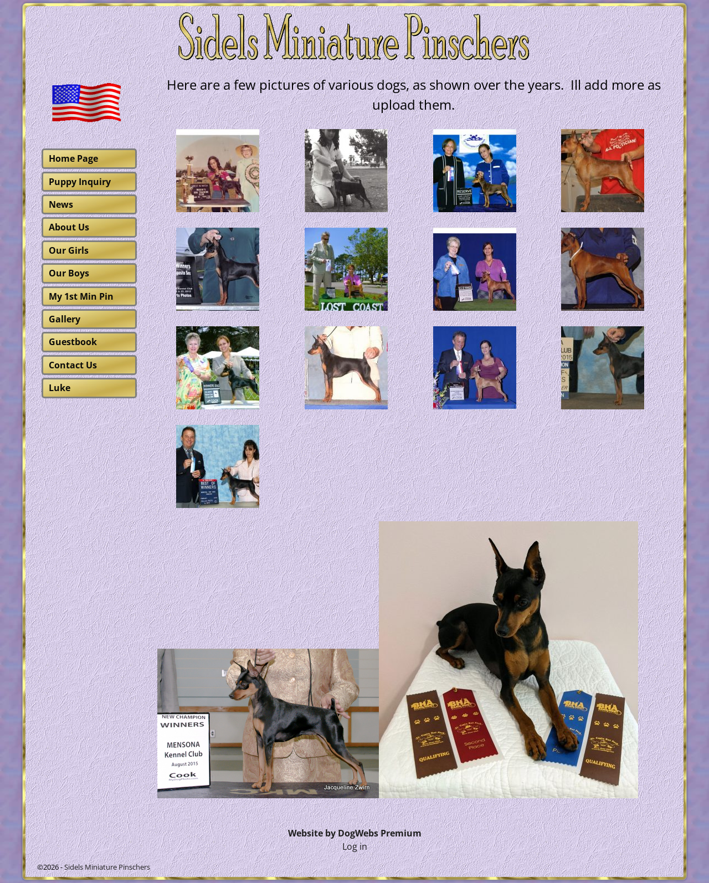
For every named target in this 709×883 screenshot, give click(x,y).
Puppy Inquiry (80, 182)
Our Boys (69, 273)
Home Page (73, 158)
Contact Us (73, 365)
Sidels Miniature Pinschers (107, 867)
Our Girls (69, 250)
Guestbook (73, 342)
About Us (69, 227)
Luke (59, 388)
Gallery (64, 319)
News (61, 204)
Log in (354, 846)
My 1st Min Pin (81, 296)
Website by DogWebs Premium (355, 833)
